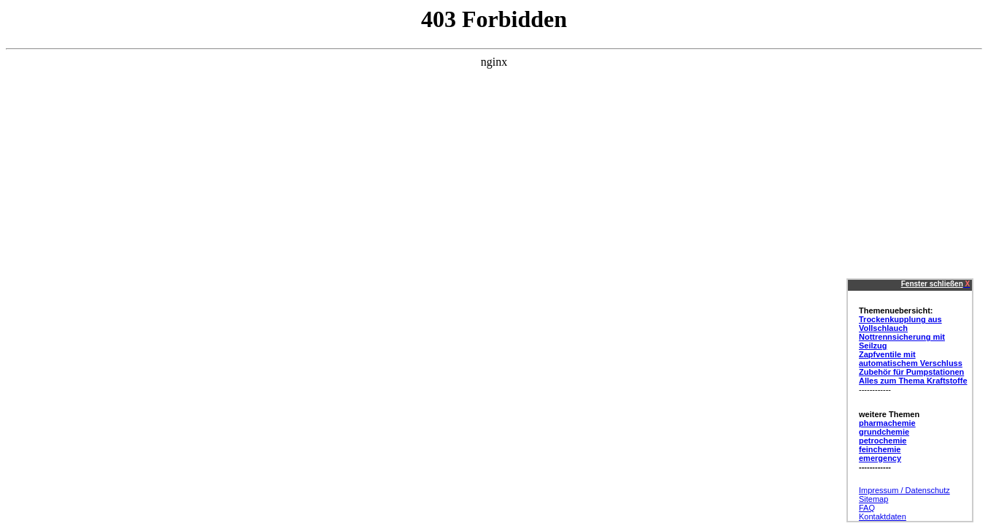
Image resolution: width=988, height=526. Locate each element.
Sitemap (873, 499)
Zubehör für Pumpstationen (911, 371)
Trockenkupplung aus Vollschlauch (900, 323)
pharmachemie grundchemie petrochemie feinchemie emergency (887, 440)
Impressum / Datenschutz (904, 490)
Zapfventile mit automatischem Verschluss (910, 358)
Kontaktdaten (882, 516)
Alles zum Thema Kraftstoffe (913, 380)
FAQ (867, 507)
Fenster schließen (932, 284)
